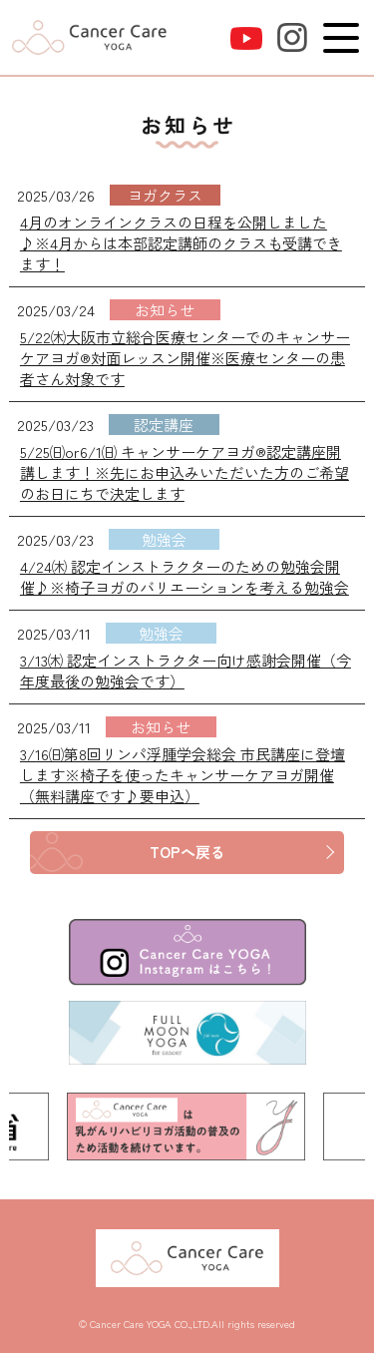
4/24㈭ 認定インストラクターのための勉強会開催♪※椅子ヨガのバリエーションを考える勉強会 (184, 577)
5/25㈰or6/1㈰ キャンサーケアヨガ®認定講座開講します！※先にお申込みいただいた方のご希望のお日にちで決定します (184, 472)
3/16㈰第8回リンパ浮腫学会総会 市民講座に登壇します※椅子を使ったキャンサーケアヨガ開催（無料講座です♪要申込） (182, 774)
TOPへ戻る (187, 851)
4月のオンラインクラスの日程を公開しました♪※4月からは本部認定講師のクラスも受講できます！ (181, 243)
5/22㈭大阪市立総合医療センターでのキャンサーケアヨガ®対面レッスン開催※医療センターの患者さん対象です (185, 357)
